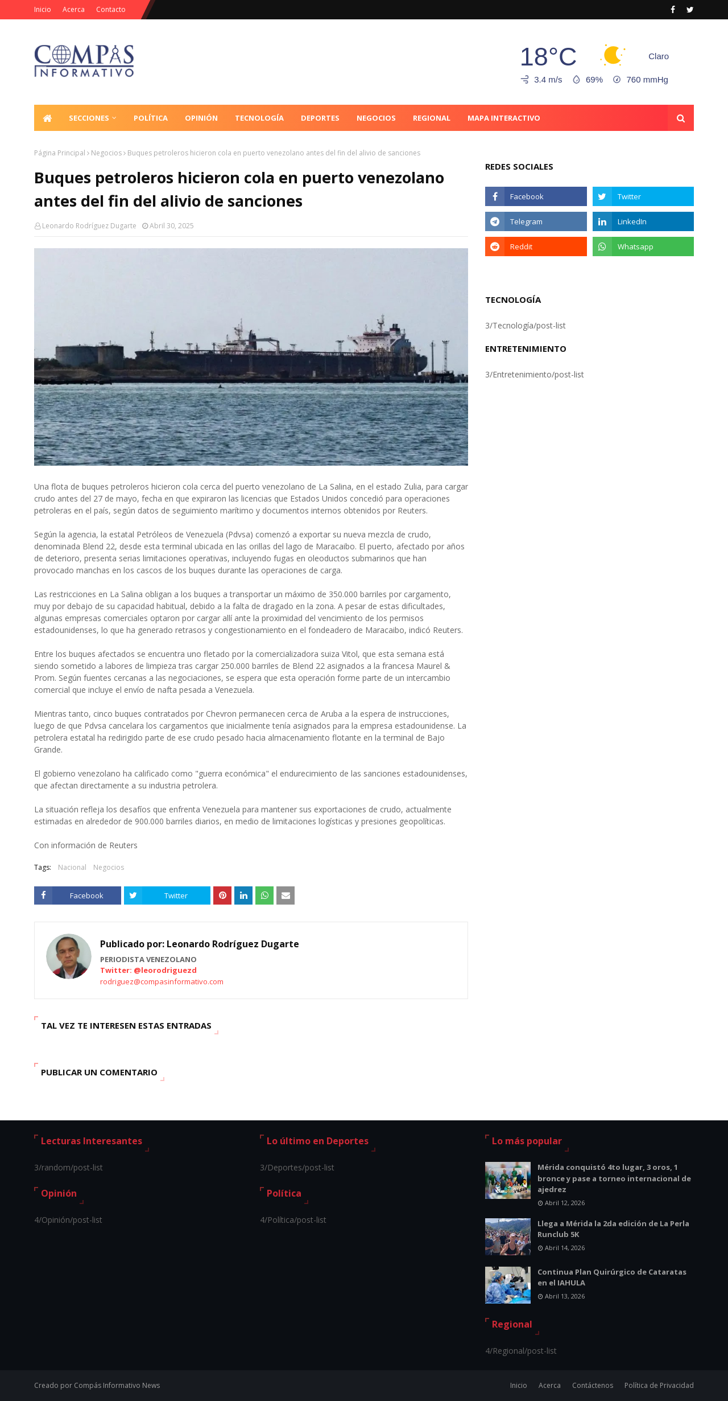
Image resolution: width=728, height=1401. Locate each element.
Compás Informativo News (117, 1385)
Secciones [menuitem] (89, 118)
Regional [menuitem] (431, 118)
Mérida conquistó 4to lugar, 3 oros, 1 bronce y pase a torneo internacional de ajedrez (614, 1178)
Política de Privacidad (659, 1385)
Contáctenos (592, 1385)
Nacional (72, 867)
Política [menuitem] (151, 118)
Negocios (106, 153)
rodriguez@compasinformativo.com (162, 981)
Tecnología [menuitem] (259, 118)
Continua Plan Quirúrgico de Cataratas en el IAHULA (611, 1277)
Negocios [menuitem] (376, 118)
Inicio (42, 9)
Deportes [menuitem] (320, 118)
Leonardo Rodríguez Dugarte (89, 226)
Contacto (111, 9)
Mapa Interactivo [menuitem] (504, 118)
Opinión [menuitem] (201, 118)
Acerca (74, 9)
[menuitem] (47, 118)
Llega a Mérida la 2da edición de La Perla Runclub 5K (613, 1229)
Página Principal (59, 153)
